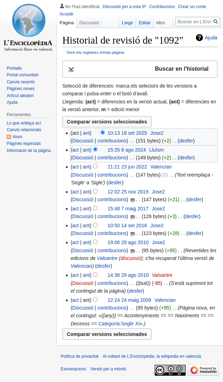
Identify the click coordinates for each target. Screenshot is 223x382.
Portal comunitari (22, 74)
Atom (17, 136)
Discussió (82, 141)
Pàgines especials (24, 143)
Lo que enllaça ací (24, 123)
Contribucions (162, 6)
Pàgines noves (21, 88)
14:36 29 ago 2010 (128, 275)
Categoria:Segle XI (119, 323)
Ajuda (211, 37)
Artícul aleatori (20, 95)
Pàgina (67, 22)
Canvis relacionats (24, 129)
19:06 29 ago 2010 (128, 242)
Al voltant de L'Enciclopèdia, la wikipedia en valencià (152, 356)
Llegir (124, 22)
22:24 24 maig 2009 (129, 300)
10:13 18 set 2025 (127, 133)
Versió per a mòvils (108, 369)
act (75, 150)
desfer (186, 141)
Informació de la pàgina (29, 150)
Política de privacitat (79, 356)
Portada (14, 68)
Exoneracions (73, 369)
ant (86, 133)
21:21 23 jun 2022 (127, 167)
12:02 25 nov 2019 (127, 192)
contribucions (111, 141)
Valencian (81, 266)
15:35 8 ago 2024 (126, 150)
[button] (139, 69)
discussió (130, 258)
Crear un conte (192, 6)
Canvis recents (21, 81)
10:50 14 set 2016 (127, 225)
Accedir (67, 14)
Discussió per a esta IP (124, 6)
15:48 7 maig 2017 (127, 208)
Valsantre (107, 258)
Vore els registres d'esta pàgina (95, 52)
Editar (141, 22)
